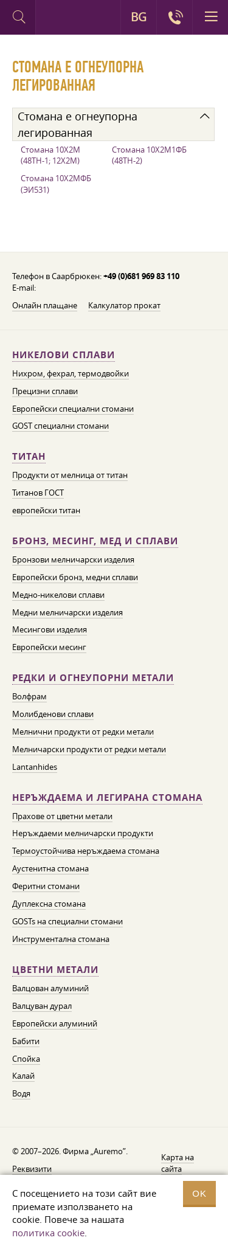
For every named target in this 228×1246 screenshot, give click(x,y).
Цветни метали (55, 969)
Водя (21, 1093)
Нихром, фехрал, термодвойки (70, 373)
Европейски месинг (49, 647)
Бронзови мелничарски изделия (73, 559)
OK (199, 1193)
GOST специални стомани (60, 425)
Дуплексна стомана (49, 903)
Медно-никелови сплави (58, 594)
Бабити (26, 1041)
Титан (29, 456)
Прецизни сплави (45, 391)
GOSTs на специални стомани (67, 921)
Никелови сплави (63, 354)
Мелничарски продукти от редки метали (89, 749)
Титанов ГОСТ (38, 492)
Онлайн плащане (44, 305)
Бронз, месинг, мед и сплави (95, 541)
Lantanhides (34, 766)
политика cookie (48, 1233)
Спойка (26, 1058)
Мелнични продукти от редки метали (83, 731)
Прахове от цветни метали (62, 816)
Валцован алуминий (50, 988)
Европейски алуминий (54, 1023)
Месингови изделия (49, 629)
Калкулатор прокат (124, 305)
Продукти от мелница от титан (70, 474)
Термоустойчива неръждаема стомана (85, 850)
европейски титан (46, 510)
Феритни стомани (46, 886)
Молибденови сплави (53, 713)
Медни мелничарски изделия (67, 612)
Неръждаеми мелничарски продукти (82, 833)
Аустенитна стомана (50, 868)
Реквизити (32, 1168)
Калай (23, 1075)
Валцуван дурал (42, 1005)
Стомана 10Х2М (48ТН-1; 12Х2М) (50, 155)
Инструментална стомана (60, 938)
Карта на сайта (177, 1163)
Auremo (53, 18)
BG (139, 17)
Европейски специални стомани (73, 408)
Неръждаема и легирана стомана (107, 797)
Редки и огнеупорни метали (93, 677)
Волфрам (29, 696)
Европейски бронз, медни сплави (75, 577)
